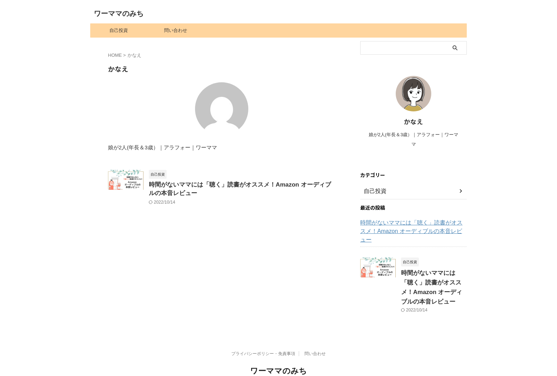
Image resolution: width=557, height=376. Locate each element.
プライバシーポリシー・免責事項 (263, 335)
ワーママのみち (119, 13)
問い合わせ (175, 30)
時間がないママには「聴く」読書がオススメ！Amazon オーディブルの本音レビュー (412, 227)
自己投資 (118, 30)
